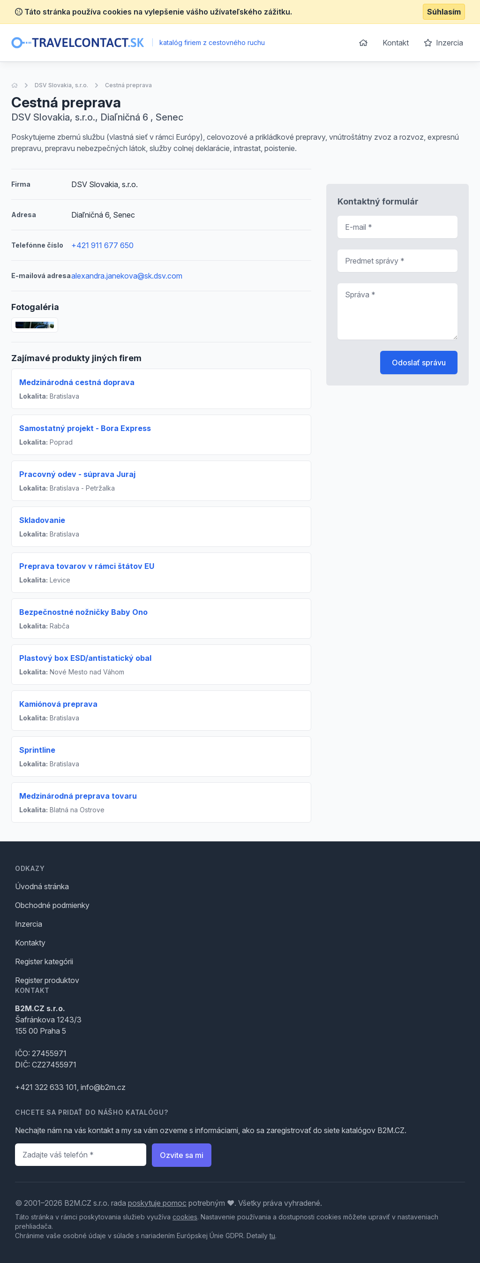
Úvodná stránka (42, 886)
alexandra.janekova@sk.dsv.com (126, 275)
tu (272, 1236)
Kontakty (30, 942)
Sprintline (37, 750)
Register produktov (47, 980)
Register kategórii (44, 961)
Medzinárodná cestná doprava (77, 382)
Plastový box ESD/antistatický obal (85, 658)
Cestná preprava (128, 85)
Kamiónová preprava (58, 704)
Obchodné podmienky (52, 905)
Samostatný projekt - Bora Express (85, 428)
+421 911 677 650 (102, 245)
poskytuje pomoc (157, 1203)
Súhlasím (444, 11)
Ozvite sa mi (181, 1155)
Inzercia (443, 42)
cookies (184, 1217)
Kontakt (395, 42)
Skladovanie (42, 520)
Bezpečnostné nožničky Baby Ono (83, 612)
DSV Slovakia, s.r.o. (61, 85)
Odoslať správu (419, 362)
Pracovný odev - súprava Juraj (77, 474)
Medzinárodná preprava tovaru (78, 796)
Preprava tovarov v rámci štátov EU (86, 566)
